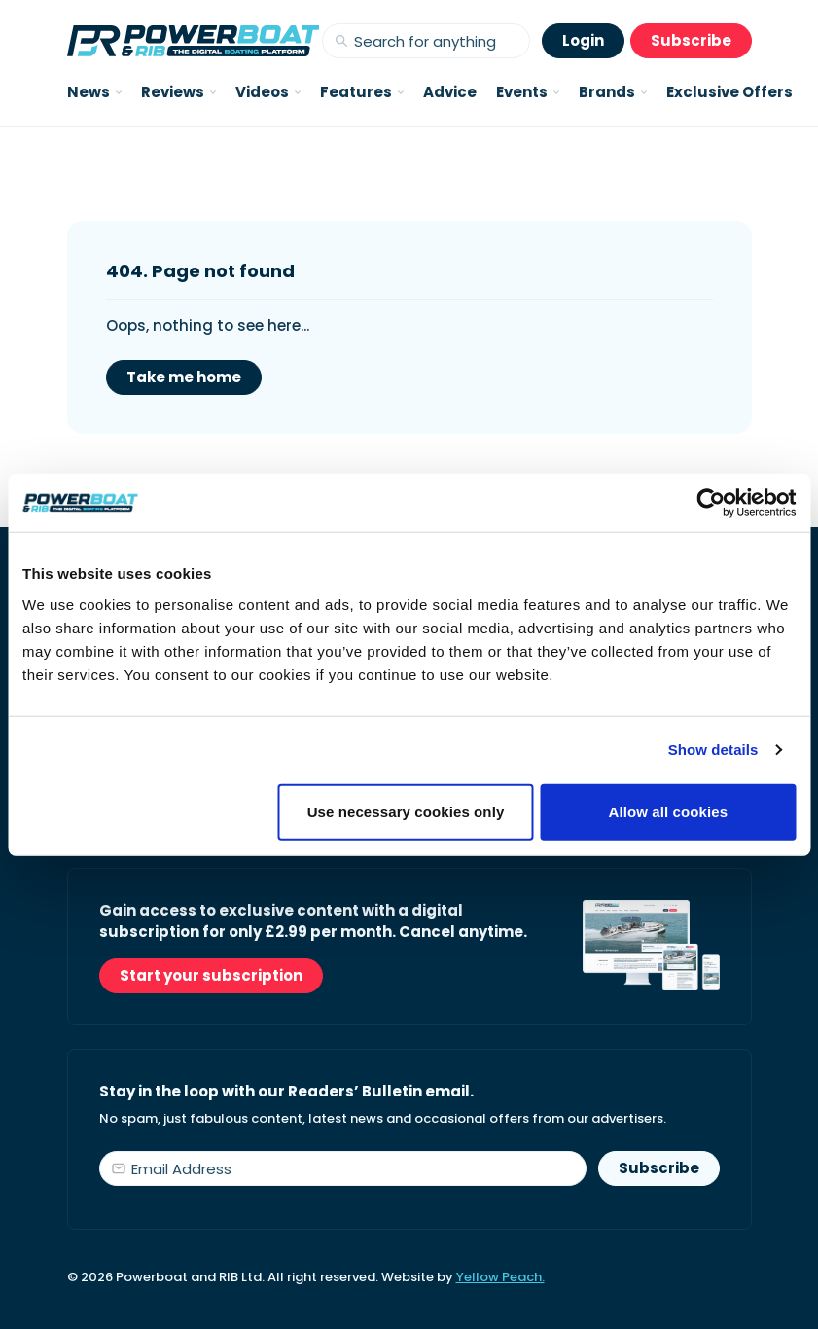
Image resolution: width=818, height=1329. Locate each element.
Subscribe (691, 40)
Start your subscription (211, 975)
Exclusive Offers (729, 92)
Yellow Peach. (500, 1277)
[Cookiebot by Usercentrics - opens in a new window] (710, 503)
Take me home (183, 377)
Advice (450, 92)
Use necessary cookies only (406, 811)
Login (583, 40)
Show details (713, 749)
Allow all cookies (669, 811)
